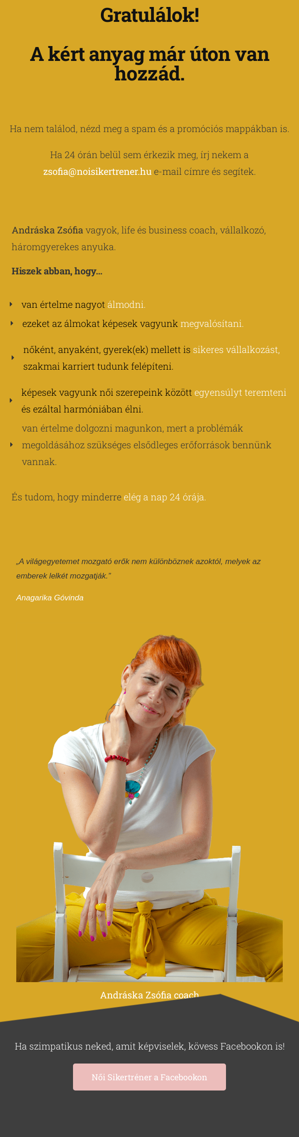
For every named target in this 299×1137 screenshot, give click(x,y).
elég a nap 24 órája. (165, 497)
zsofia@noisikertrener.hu (97, 171)
